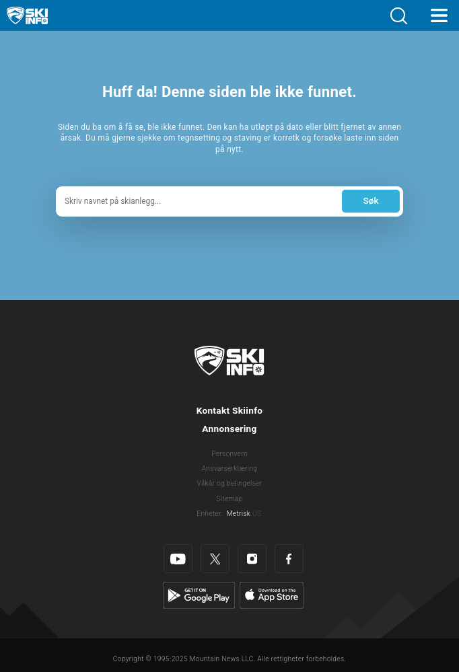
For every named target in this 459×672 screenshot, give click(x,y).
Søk (370, 200)
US (256, 513)
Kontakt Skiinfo (230, 410)
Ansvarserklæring (230, 468)
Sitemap (229, 498)
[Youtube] (178, 558)
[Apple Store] (272, 595)
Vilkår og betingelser (229, 483)
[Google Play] (199, 595)
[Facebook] (289, 558)
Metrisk (238, 513)
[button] (398, 16)
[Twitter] (215, 558)
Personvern (229, 453)
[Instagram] (252, 558)
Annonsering (229, 428)
